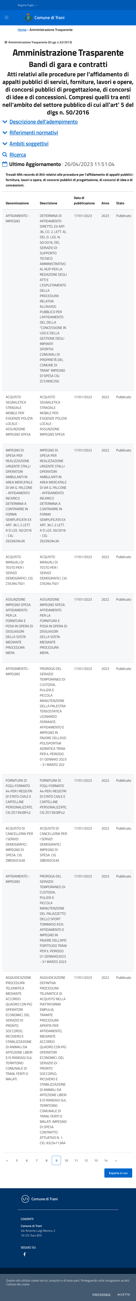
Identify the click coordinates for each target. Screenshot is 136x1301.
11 (76, 1160)
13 (96, 1160)
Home (22, 29)
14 (106, 1160)
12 (86, 1160)
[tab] (68, 121)
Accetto (124, 1294)
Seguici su (28, 1247)
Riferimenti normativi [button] (34, 132)
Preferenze (101, 1294)
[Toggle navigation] (6, 17)
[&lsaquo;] (6, 1160)
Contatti (27, 1219)
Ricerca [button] (18, 154)
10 (66, 1160)
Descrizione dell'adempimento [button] (44, 121)
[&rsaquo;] (115, 1160)
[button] (28, 5)
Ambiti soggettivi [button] (29, 143)
